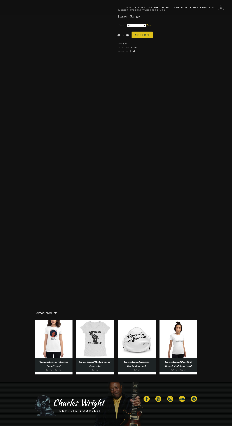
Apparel (134, 47)
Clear (149, 25)
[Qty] (123, 34)
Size (121, 25)
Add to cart (142, 34)
